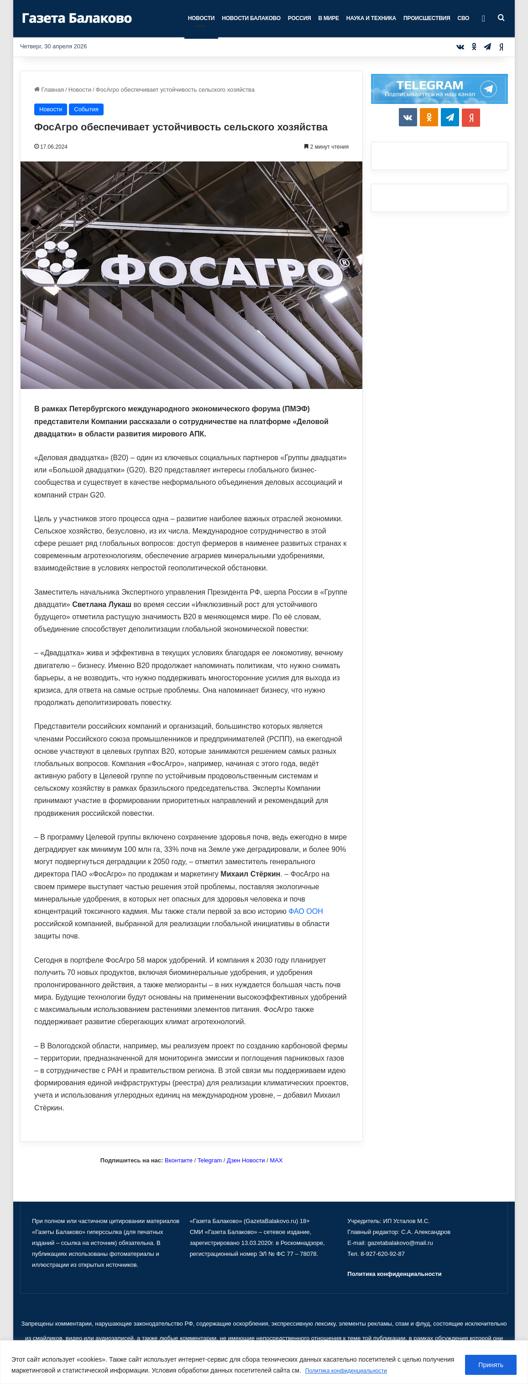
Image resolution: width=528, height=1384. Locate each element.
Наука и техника (371, 18)
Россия (299, 18)
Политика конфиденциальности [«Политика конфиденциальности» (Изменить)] (394, 1273)
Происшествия (426, 18)
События (86, 109)
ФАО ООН (305, 911)
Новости (201, 18)
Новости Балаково (251, 18)
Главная (49, 89)
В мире (328, 18)
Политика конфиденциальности (352, 1370)
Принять (490, 1365)
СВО (463, 18)
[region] (264, 1362)
